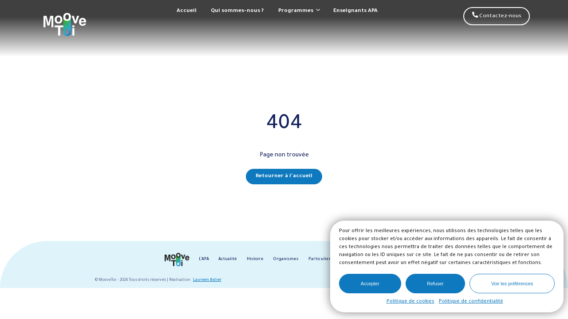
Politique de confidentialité (471, 301)
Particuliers (320, 259)
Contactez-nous (496, 15)
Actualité (227, 259)
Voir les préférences (512, 283)
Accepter (370, 283)
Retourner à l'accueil (284, 176)
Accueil (187, 11)
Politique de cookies (410, 301)
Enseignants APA (355, 11)
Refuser (435, 283)
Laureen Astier (207, 280)
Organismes (286, 259)
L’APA (204, 259)
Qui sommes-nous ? (237, 11)
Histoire (255, 259)
